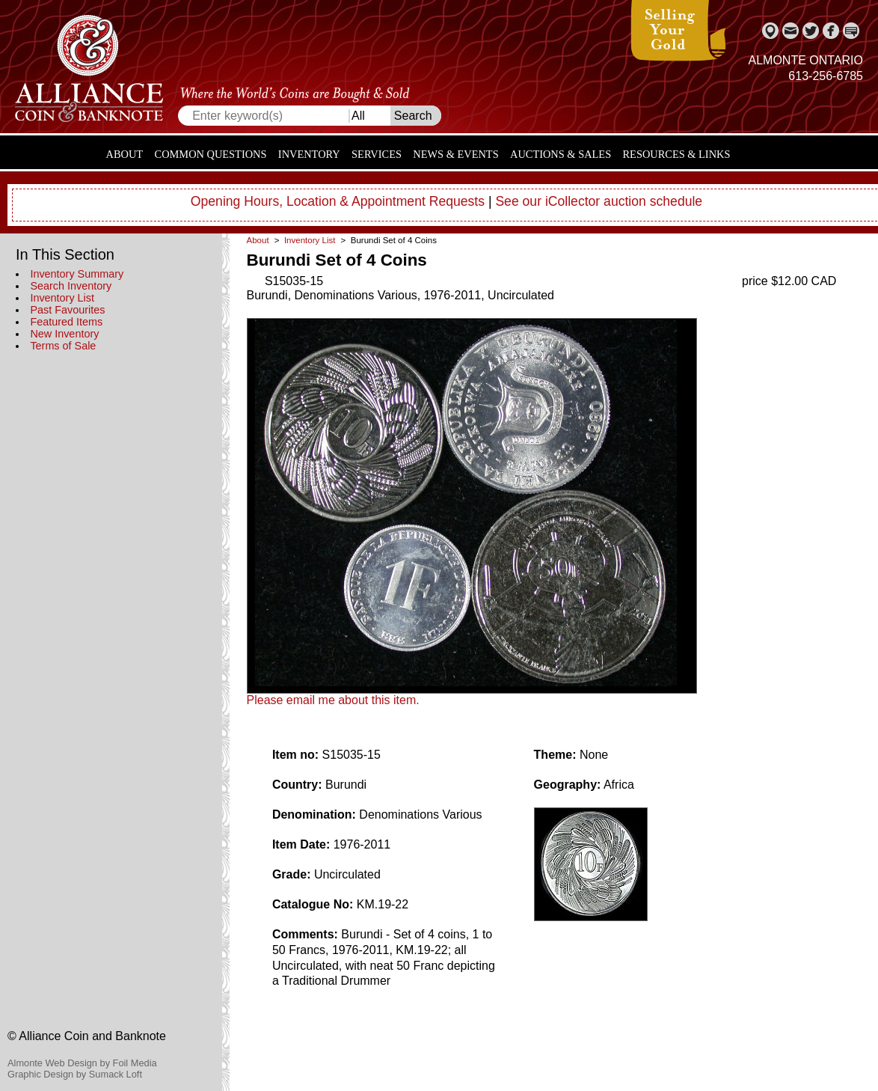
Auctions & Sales (560, 154)
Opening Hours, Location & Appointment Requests (338, 201)
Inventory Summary (76, 274)
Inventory (309, 154)
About (125, 154)
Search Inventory (70, 286)
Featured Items (66, 322)
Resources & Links (677, 154)
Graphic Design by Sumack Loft (74, 1074)
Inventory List (62, 298)
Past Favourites (67, 310)
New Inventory (64, 334)
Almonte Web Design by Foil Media (82, 1063)
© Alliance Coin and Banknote (86, 1036)
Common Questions (211, 154)
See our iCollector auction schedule (598, 201)
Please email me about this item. (333, 700)
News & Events (455, 154)
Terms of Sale (63, 346)
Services (376, 154)
